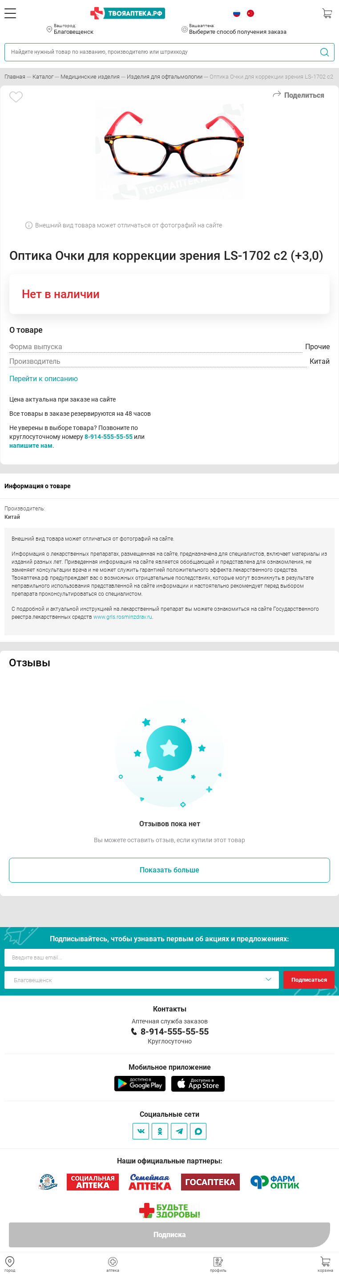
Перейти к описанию (43, 378)
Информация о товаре (37, 486)
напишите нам (30, 445)
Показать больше (169, 870)
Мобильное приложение (170, 1067)
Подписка (169, 1234)
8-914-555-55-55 (109, 436)
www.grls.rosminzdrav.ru (122, 617)
